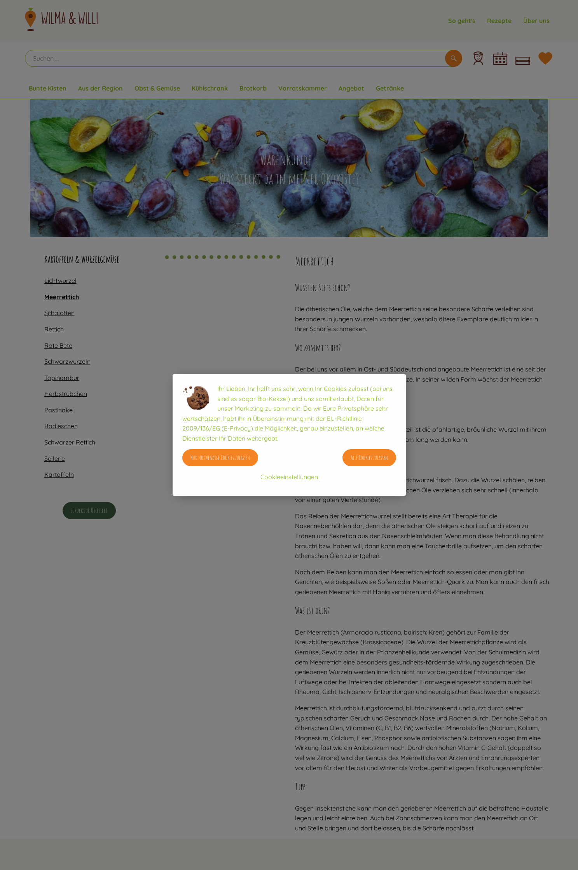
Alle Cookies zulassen (369, 458)
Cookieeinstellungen (289, 477)
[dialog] (289, 435)
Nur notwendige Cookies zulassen (220, 458)
